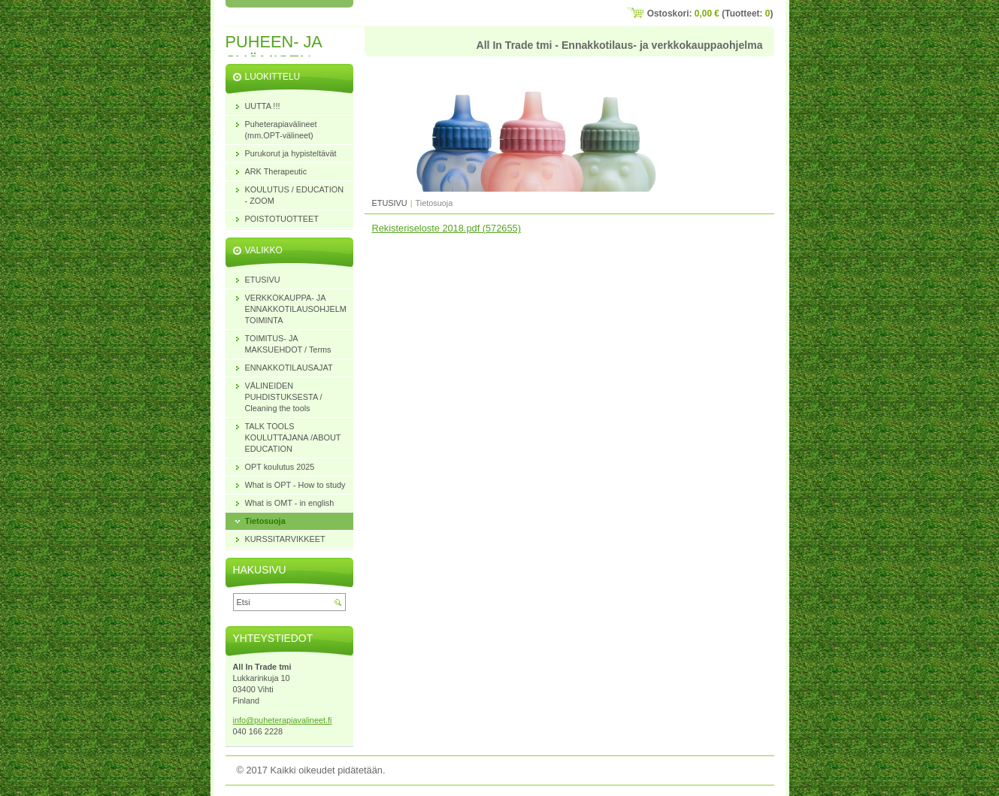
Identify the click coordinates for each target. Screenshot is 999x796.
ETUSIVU (389, 202)
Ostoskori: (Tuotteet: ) (710, 13)
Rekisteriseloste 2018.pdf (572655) (446, 228)
